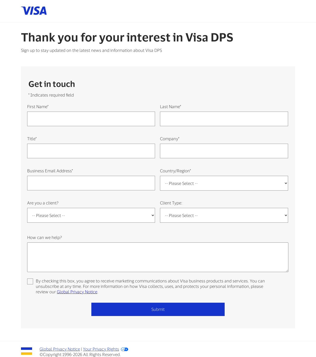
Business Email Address (50, 170)
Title (32, 138)
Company (169, 138)
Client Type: (171, 202)
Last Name (170, 106)
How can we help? (44, 237)
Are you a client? (43, 202)
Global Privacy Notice (77, 291)
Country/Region (175, 170)
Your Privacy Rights (101, 348)
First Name (37, 106)
